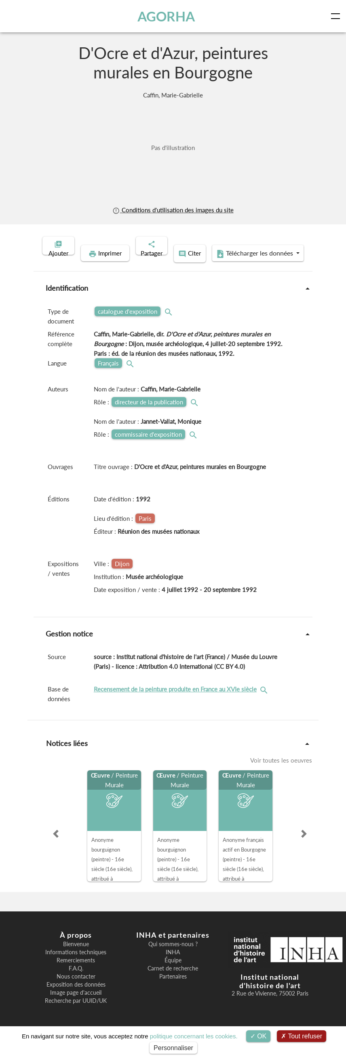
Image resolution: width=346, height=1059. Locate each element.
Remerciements (76, 972)
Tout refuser (301, 1036)
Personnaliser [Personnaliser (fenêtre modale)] (173, 1047)
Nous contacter (76, 988)
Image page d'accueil (75, 1004)
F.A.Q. (76, 980)
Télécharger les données (225, 266)
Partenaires (173, 988)
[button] (56, 845)
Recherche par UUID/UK (76, 1012)
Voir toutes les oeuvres (281, 771)
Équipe (173, 972)
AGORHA (167, 16)
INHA (173, 964)
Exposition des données (75, 996)
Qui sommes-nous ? (173, 955)
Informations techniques (75, 964)
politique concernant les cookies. (194, 1036)
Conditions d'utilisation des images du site (172, 209)
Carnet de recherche (173, 980)
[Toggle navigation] (337, 16)
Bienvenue (76, 955)
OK (258, 1036)
